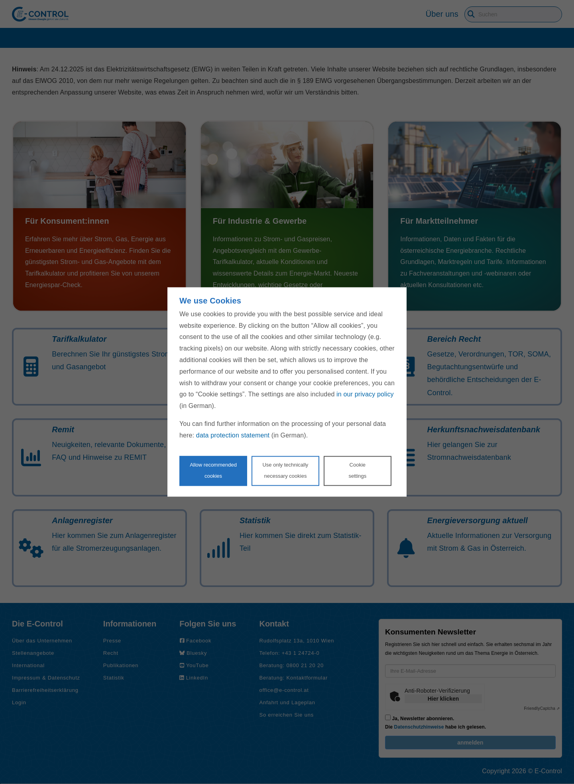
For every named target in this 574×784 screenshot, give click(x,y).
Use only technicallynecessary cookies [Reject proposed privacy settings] (285, 470)
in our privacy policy (365, 394)
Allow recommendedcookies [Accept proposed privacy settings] (213, 470)
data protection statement (232, 435)
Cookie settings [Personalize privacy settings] (357, 470)
